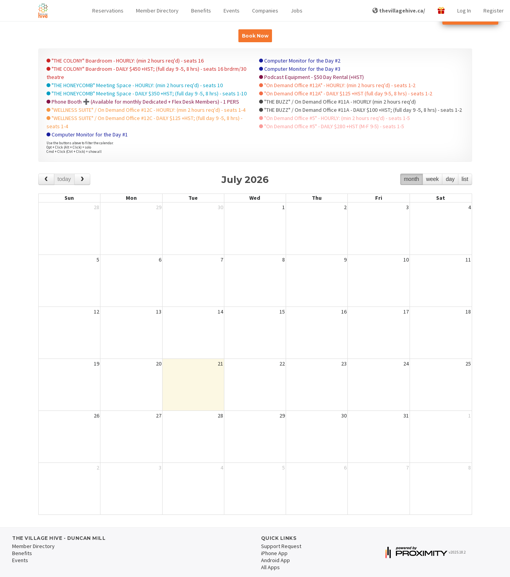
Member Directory (157, 10)
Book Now (255, 36)
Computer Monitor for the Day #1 (87, 134)
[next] (82, 179)
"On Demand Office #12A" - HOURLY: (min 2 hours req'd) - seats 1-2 (337, 85)
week (432, 179)
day (450, 179)
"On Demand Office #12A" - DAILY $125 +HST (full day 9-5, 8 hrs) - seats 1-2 (345, 93)
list (465, 179)
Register (493, 10)
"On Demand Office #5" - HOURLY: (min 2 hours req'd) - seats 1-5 (334, 118)
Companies (265, 10)
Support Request (281, 546)
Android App (275, 560)
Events (232, 10)
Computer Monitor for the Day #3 (299, 68)
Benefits (201, 10)
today (64, 179)
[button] (107, 11)
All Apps (270, 567)
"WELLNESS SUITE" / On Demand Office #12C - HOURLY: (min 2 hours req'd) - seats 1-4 (146, 109)
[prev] (46, 179)
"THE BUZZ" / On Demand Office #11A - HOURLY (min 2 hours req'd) (337, 101)
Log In (464, 10)
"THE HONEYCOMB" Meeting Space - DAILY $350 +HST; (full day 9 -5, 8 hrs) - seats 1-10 (147, 93)
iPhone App (274, 553)
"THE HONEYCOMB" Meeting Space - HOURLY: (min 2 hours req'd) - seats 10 (135, 85)
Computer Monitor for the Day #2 (299, 60)
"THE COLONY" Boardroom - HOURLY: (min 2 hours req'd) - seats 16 (125, 60)
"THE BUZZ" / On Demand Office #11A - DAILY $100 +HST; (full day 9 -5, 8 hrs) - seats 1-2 (360, 109)
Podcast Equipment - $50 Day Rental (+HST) (311, 77)
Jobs (296, 10)
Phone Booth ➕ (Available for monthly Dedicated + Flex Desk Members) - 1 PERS (143, 101)
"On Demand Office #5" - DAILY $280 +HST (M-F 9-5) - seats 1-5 (331, 126)
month (411, 179)
